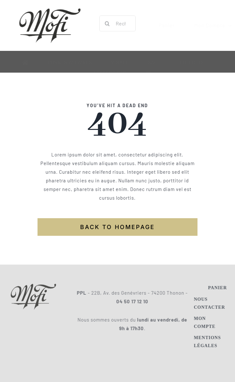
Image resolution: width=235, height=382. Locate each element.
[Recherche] (107, 23)
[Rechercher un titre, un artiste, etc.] (117, 23)
